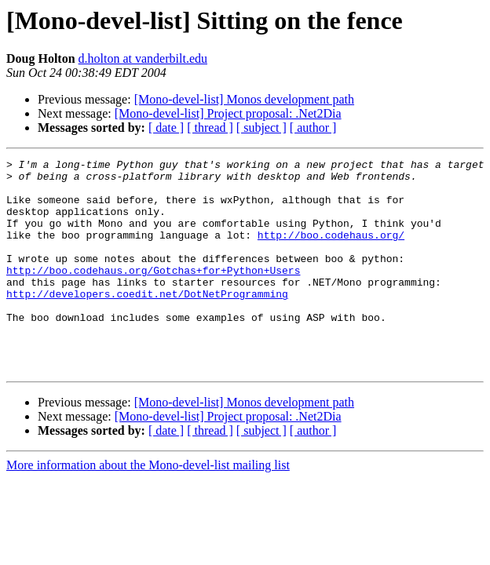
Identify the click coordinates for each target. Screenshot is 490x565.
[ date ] (166, 127)
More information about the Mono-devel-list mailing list (148, 507)
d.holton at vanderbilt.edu (143, 58)
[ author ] (313, 127)
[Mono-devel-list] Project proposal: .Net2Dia (228, 113)
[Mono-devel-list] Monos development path (244, 99)
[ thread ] (210, 127)
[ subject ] (261, 127)
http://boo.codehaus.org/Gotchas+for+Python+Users (153, 293)
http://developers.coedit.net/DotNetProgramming (147, 322)
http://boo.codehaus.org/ (331, 251)
